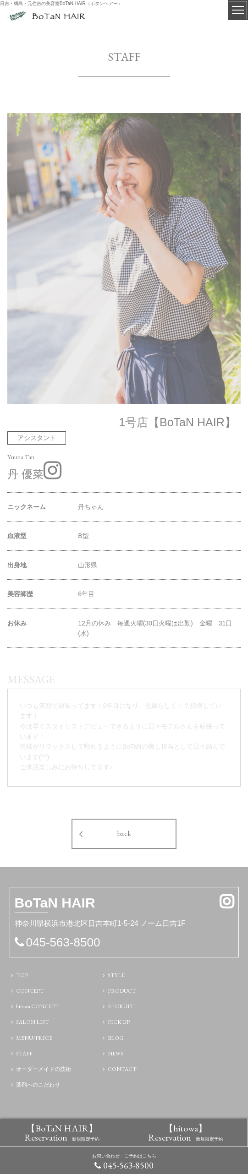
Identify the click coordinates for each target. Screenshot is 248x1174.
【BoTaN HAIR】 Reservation (61, 1132)
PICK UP (119, 1022)
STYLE (116, 975)
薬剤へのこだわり (38, 1084)
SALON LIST (32, 1022)
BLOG (115, 1038)
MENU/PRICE (34, 1038)
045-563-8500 (128, 1165)
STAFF (24, 1053)
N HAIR (55, 904)
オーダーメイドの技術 (43, 1069)
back (124, 833)
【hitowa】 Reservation (185, 1132)
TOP (22, 975)
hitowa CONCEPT (37, 1006)
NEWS (115, 1053)
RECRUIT (121, 1006)
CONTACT (122, 1069)
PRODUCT (122, 991)
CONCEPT (30, 991)
